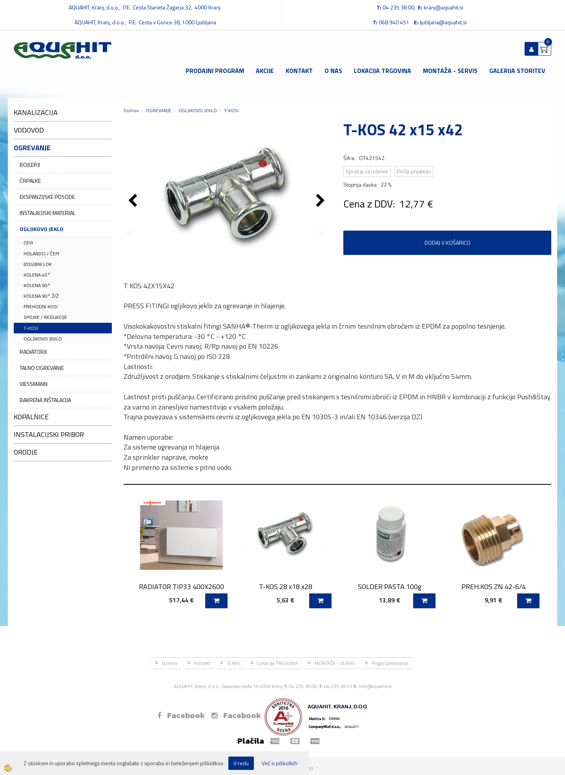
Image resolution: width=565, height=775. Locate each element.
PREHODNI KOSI (41, 306)
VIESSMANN (33, 384)
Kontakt (299, 70)
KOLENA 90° (37, 285)
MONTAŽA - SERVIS (450, 70)
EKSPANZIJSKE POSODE (47, 197)
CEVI (28, 242)
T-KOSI (31, 328)
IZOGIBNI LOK (38, 264)
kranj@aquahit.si (443, 7)
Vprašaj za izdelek (367, 171)
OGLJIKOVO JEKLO (42, 229)
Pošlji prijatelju (414, 171)
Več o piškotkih (279, 763)
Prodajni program (215, 70)
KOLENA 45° (37, 274)
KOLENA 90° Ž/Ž (41, 296)
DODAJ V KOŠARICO (447, 242)
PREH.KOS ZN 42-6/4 (493, 586)
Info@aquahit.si (375, 686)
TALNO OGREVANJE (42, 368)
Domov (131, 110)
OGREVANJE (158, 110)
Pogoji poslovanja (390, 663)
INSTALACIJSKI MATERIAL (47, 213)
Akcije (265, 70)
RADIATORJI (33, 351)
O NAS (333, 70)
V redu (241, 763)
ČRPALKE (30, 180)
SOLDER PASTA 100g (389, 586)
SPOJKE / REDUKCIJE (45, 317)
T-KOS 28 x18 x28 (285, 586)
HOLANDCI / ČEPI (41, 253)
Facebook (181, 715)
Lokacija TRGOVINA (382, 70)
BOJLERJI (30, 164)
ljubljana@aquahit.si (443, 22)
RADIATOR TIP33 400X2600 (181, 586)
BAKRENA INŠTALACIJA (45, 400)
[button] (322, 201)
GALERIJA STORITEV (517, 70)
